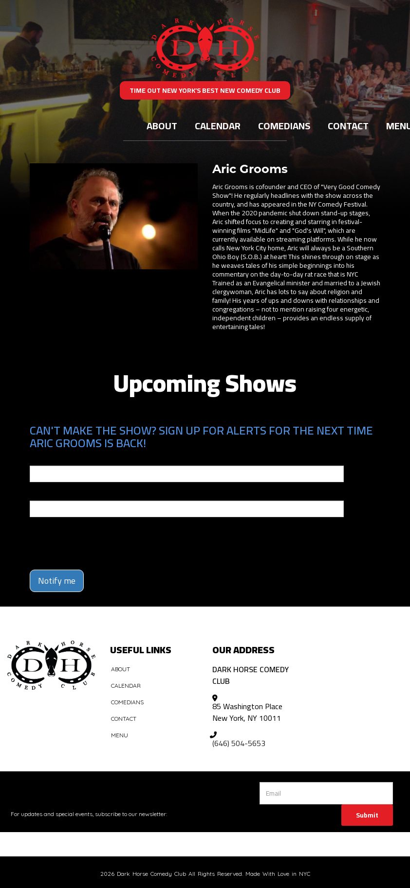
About (162, 126)
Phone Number (53, 493)
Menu (119, 735)
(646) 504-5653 (238, 743)
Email (38, 458)
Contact (348, 126)
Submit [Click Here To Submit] (367, 815)
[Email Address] (326, 793)
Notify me (56, 581)
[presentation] (87, 539)
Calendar (218, 126)
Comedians (284, 126)
